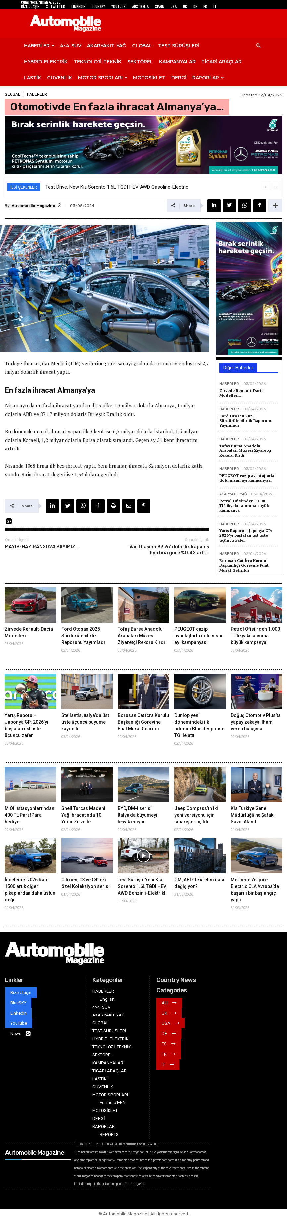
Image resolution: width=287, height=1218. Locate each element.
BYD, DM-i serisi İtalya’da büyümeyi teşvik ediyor (137, 815)
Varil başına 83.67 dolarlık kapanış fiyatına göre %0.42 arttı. (169, 550)
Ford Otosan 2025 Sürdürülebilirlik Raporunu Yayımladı (246, 420)
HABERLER (39, 46)
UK (185, 6)
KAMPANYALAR (177, 62)
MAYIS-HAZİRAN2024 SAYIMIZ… (42, 547)
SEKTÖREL (140, 62)
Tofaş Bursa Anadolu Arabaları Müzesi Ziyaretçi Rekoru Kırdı (245, 450)
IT (215, 6)
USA (174, 6)
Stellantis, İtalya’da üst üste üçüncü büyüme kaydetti (85, 722)
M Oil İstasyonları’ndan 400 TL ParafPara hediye (29, 815)
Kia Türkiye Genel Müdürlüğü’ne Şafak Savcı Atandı (252, 815)
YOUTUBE (118, 6)
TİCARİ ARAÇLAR (221, 62)
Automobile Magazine (33, 206)
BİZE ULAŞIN (30, 6)
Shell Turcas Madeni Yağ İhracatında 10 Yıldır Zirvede (83, 815)
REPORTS (109, 1134)
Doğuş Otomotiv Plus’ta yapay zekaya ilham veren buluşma (256, 722)
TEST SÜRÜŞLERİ (178, 46)
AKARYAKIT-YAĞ (106, 46)
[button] (258, 46)
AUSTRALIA (140, 6)
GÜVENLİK (59, 78)
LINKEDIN (78, 6)
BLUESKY (98, 6)
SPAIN (159, 6)
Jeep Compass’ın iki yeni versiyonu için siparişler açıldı (196, 815)
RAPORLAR (208, 78)
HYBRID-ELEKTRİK (46, 62)
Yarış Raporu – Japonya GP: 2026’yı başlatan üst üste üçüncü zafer (245, 535)
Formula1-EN (113, 1102)
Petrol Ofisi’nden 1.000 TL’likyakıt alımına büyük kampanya (244, 505)
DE (195, 6)
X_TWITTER (55, 6)
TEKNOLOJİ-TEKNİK (97, 62)
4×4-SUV (70, 46)
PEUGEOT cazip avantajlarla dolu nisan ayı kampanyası (246, 478)
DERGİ (178, 78)
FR (205, 6)
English (107, 999)
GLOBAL (142, 46)
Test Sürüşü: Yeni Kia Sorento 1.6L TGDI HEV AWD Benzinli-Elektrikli (142, 886)
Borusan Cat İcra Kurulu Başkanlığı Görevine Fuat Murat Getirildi (244, 565)
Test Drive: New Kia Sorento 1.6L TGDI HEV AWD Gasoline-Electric (116, 187)
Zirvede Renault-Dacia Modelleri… (241, 393)
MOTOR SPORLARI (103, 78)
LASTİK (32, 78)
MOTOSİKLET (149, 78)
